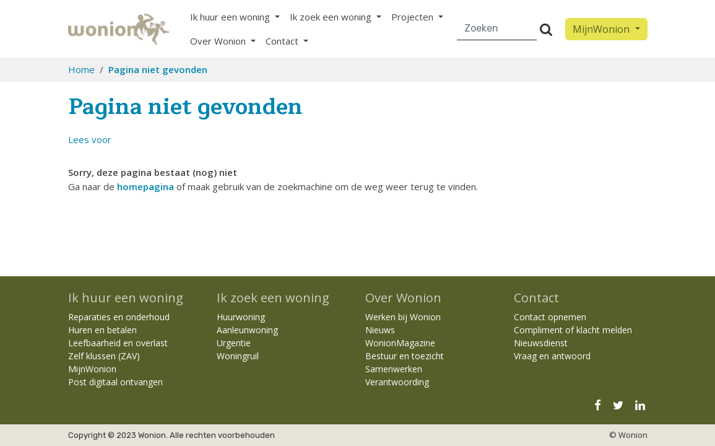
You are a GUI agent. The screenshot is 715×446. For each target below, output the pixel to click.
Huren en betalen (102, 330)
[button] (89, 139)
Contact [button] (283, 41)
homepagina (145, 186)
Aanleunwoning (247, 330)
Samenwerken (393, 369)
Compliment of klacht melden (573, 330)
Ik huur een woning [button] (231, 17)
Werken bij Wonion (403, 317)
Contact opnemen (550, 317)
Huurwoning (241, 317)
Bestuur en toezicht (404, 356)
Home (81, 69)
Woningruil (238, 356)
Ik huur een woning (125, 297)
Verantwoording (397, 382)
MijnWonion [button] (602, 29)
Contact (536, 297)
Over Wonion (403, 297)
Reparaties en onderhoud (119, 317)
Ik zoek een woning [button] (332, 17)
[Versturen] (546, 28)
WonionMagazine (400, 343)
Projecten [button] (413, 17)
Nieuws (380, 330)
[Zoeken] (497, 28)
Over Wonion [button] (219, 41)
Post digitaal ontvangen (115, 382)
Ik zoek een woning (273, 297)
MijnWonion (92, 369)
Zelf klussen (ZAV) (104, 356)
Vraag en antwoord (552, 356)
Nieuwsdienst (541, 343)
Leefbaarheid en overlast (118, 343)
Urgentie (234, 343)
